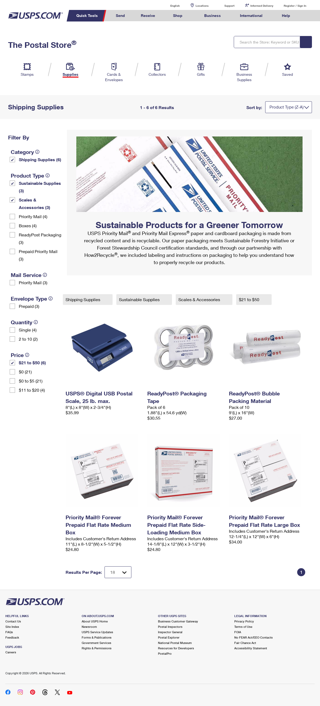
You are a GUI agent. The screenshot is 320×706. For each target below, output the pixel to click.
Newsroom (89, 626)
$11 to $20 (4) (32, 389)
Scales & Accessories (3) (34, 203)
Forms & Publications (97, 637)
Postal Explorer (168, 637)
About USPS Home (95, 621)
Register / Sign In (295, 5)
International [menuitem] (251, 15)
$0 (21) (25, 371)
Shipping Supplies (83, 299)
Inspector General (170, 632)
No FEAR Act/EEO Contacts (253, 637)
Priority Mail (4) (33, 216)
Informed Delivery (261, 5)
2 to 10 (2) (28, 338)
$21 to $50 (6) (32, 362)
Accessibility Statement (250, 648)
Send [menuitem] (120, 15)
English (169, 5)
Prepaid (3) (29, 306)
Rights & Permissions (97, 648)
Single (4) (28, 329)
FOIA (237, 632)
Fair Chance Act (245, 642)
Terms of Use (243, 626)
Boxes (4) (28, 225)
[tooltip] (37, 152)
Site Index (12, 626)
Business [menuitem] (212, 15)
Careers (10, 652)
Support (229, 5)
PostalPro (165, 653)
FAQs (9, 632)
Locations (202, 5)
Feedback (12, 637)
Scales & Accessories (199, 299)
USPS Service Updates (97, 632)
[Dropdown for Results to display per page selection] (118, 572)
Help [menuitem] (286, 15)
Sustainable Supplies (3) (40, 187)
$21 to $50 (249, 299)
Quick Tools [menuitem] (87, 15)
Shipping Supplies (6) (40, 159)
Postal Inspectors (170, 626)
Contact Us (13, 621)
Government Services (96, 642)
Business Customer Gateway (178, 621)
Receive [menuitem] (148, 15)
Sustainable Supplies (140, 299)
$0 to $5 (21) (30, 380)
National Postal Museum (175, 642)
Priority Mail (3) (33, 282)
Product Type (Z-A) (286, 107)
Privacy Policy (244, 621)
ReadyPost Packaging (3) (40, 238)
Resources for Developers (176, 648)
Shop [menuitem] (177, 15)
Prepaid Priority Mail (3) (38, 255)
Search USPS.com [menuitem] (308, 15)
